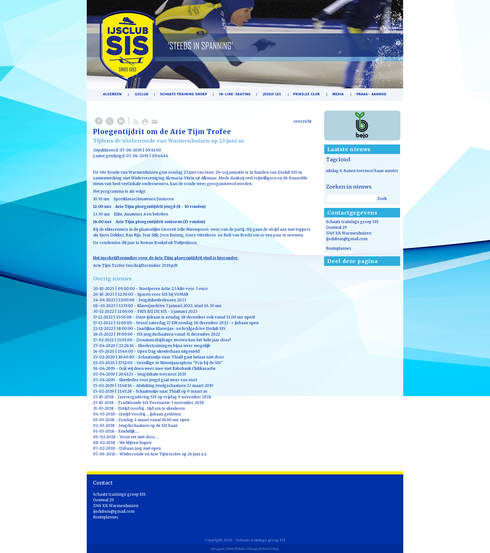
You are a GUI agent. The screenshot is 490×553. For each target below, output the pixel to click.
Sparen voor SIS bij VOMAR (162, 294)
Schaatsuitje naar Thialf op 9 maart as (171, 391)
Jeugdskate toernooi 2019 (161, 374)
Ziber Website (236, 548)
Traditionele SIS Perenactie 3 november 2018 (161, 402)
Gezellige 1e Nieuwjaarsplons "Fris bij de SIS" (180, 362)
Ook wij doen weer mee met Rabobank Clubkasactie (167, 368)
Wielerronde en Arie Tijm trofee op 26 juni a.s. (163, 454)
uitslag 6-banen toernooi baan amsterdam (366, 170)
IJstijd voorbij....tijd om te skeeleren (151, 408)
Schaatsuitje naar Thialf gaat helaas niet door (181, 357)
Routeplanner (338, 248)
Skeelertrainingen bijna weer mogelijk (174, 345)
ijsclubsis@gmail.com (347, 238)
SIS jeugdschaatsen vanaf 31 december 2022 (178, 334)
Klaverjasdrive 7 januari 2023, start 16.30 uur (179, 305)
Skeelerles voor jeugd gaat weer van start (158, 379)
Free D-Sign (271, 548)
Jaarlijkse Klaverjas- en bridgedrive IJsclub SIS (181, 328)
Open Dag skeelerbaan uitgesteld (168, 351)
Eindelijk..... (129, 431)
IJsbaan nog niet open (140, 448)
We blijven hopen (135, 442)
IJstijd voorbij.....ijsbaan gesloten (150, 414)
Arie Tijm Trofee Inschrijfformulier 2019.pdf (135, 265)
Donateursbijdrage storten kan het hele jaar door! (183, 340)
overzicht (302, 121)
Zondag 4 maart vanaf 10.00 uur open (153, 419)
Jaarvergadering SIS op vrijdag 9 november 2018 (164, 397)
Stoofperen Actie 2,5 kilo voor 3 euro (173, 288)
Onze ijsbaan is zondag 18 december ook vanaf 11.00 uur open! (195, 317)
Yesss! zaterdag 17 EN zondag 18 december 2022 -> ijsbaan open (197, 322)
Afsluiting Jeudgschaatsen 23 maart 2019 (174, 385)
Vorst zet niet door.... (139, 436)
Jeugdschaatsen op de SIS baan (148, 425)
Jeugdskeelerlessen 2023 (162, 300)
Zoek (382, 198)
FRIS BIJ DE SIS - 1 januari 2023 (167, 311)
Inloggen (217, 548)
